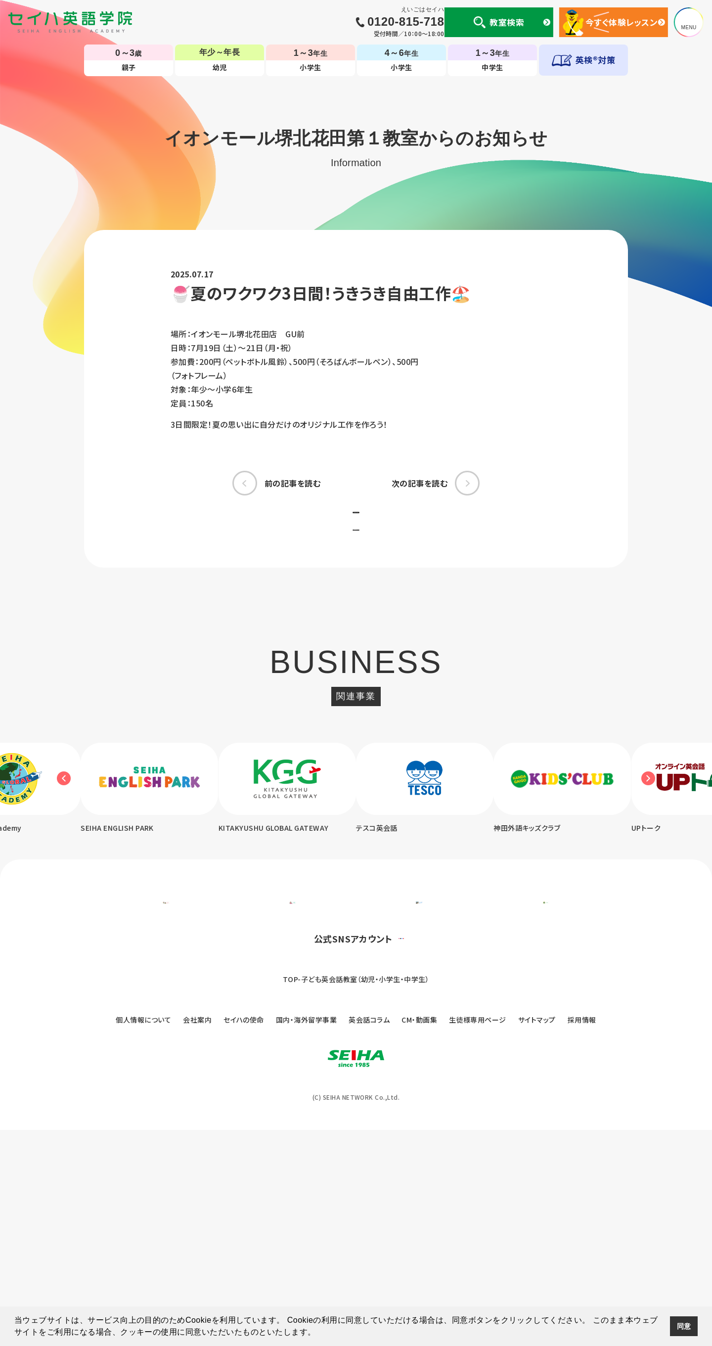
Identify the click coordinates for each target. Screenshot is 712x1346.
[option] (285, 845)
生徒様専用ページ (477, 1236)
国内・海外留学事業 (306, 1236)
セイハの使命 (243, 1236)
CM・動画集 (419, 1236)
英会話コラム (369, 1236)
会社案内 (197, 1236)
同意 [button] (684, 1326)
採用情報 (582, 1236)
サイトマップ (537, 1236)
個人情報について (143, 1236)
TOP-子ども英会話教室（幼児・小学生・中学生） (356, 1195)
